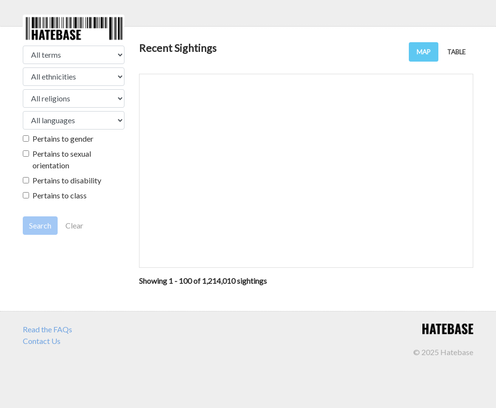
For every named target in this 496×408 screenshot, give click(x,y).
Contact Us (42, 340)
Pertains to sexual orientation (61, 159)
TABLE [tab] (456, 52)
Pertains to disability (66, 180)
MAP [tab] (424, 52)
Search (40, 225)
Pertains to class (59, 195)
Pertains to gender (62, 138)
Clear (74, 225)
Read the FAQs (47, 329)
